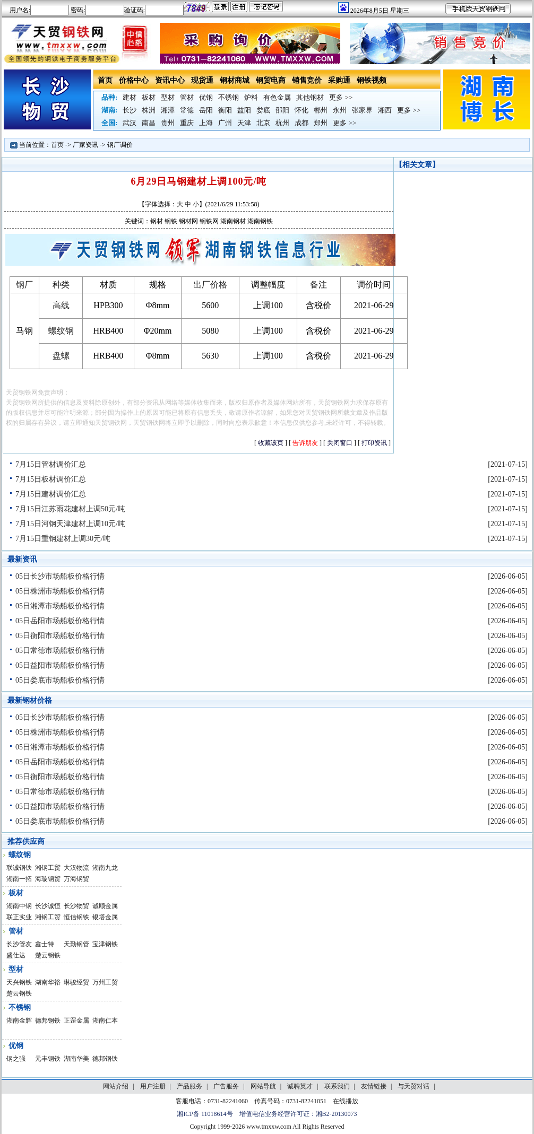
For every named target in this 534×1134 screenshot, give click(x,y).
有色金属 (277, 97)
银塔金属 (105, 917)
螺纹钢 (61, 330)
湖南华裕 (48, 982)
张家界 (362, 110)
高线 (61, 305)
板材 (149, 97)
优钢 (206, 97)
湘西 (385, 110)
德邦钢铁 (48, 1020)
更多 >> (340, 97)
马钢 (24, 330)
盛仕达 (15, 955)
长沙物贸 (76, 906)
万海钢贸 (76, 879)
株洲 (149, 110)
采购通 (339, 80)
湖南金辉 (19, 1020)
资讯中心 (170, 80)
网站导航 (263, 1086)
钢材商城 (234, 80)
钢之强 (15, 1058)
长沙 (129, 110)
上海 (206, 123)
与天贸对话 (413, 1086)
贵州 (168, 123)
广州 (225, 123)
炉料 (251, 97)
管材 (187, 97)
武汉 (129, 123)
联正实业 (19, 917)
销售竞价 (307, 80)
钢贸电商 (271, 80)
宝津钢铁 (105, 944)
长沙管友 (19, 944)
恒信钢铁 (76, 917)
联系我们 (337, 1086)
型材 (168, 97)
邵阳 (282, 110)
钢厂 (24, 284)
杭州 (282, 123)
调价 (365, 284)
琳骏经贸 (76, 982)
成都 (301, 123)
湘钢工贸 (48, 867)
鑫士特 (44, 944)
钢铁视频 (371, 80)
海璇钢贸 (48, 879)
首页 (105, 80)
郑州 (321, 123)
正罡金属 (76, 1020)
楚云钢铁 (48, 955)
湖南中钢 (19, 906)
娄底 (263, 110)
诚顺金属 (105, 906)
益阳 (244, 110)
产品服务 (189, 1086)
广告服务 (226, 1086)
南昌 (149, 123)
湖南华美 (76, 1058)
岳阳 (206, 110)
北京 (263, 123)
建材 (129, 97)
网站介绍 (115, 1086)
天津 (244, 123)
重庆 (187, 123)
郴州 (321, 110)
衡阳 (225, 110)
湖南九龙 (105, 867)
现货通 (202, 80)
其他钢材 (310, 97)
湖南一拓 (19, 879)
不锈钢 (228, 97)
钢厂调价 (120, 145)
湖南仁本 (105, 1020)
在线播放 (345, 1101)
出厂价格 (210, 284)
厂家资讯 (85, 145)
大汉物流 (76, 867)
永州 (340, 110)
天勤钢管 (76, 944)
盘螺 (61, 355)
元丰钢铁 (48, 1058)
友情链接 (373, 1086)
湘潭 (168, 110)
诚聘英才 (300, 1086)
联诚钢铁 (19, 867)
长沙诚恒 (48, 906)
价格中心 (134, 80)
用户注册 (153, 1086)
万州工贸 (105, 982)
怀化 (301, 110)
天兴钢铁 (19, 982)
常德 (187, 110)
